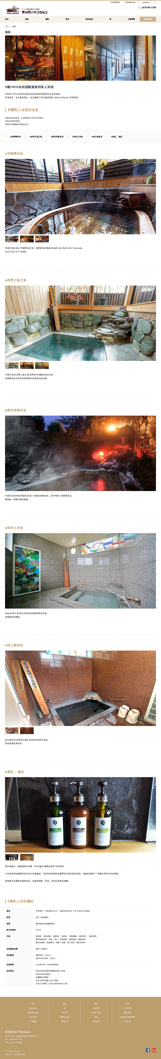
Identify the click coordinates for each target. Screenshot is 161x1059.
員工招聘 (33, 1017)
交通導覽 (96, 1008)
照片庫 (64, 1013)
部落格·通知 (96, 1013)
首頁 (33, 1004)
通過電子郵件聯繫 (127, 1017)
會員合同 (64, 1021)
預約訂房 (127, 1021)
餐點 (96, 1004)
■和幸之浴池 (75, 137)
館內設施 (33, 1008)
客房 (127, 1004)
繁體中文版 (64, 1017)
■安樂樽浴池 (13, 137)
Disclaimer (8, 1054)
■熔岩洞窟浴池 (54, 137)
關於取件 (127, 1013)
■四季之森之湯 (33, 137)
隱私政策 (96, 1021)
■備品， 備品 (114, 137)
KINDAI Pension (17, 1032)
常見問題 (127, 1008)
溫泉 (65, 1004)
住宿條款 (33, 1021)
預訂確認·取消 (130, 2)
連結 (96, 1017)
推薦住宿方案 (33, 1013)
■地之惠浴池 (94, 137)
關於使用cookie (20, 1054)
